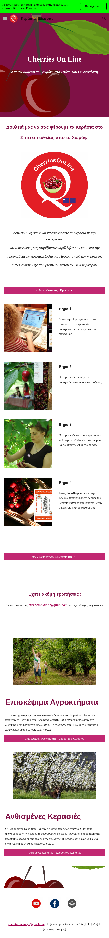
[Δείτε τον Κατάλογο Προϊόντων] (54, 290)
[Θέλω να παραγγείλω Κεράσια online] (54, 557)
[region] (54, 6)
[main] (54, 59)
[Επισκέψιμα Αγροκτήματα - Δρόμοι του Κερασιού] (54, 738)
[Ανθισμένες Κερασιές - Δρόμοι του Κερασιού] (54, 852)
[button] (5, 18)
